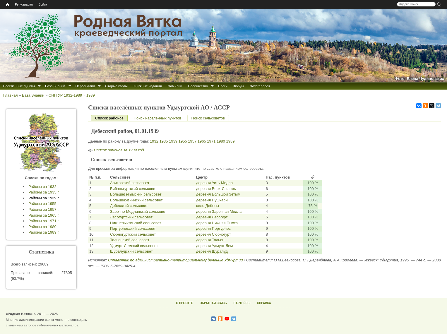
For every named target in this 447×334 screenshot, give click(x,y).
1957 (192, 141)
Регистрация (24, 4)
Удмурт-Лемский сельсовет (134, 246)
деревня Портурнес (213, 228)
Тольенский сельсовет (129, 240)
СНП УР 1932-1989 (65, 95)
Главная (10, 95)
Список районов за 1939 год (119, 150)
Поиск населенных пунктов (157, 118)
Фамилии (174, 86)
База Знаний (55, 86)
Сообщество (198, 86)
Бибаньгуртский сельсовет (133, 188)
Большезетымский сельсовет (135, 194)
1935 (164, 141)
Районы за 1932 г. (43, 186)
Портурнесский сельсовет (132, 228)
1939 (90, 95)
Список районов (111, 118)
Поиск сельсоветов (208, 118)
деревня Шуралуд (212, 251)
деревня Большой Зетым (218, 194)
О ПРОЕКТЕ (184, 303)
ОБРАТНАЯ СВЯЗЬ (213, 303)
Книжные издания (147, 86)
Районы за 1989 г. (43, 232)
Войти (43, 4)
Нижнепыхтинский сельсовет (135, 223)
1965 (202, 141)
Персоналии (85, 86)
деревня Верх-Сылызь (216, 188)
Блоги (222, 86)
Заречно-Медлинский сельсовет (138, 211)
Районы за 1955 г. (43, 203)
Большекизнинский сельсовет (136, 200)
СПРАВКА (264, 303)
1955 (183, 141)
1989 (230, 141)
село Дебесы (207, 205)
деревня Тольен (210, 240)
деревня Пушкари (212, 200)
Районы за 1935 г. (43, 192)
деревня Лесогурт (212, 217)
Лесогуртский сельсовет (131, 217)
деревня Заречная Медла (219, 211)
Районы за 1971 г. (43, 221)
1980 (221, 141)
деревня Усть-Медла (214, 183)
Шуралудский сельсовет (131, 251)
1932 (154, 141)
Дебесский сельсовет (129, 205)
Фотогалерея (260, 86)
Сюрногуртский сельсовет (133, 234)
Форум (238, 86)
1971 (211, 141)
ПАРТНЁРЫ (242, 303)
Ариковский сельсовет (129, 183)
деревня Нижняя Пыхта (217, 223)
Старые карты (116, 86)
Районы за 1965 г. (43, 215)
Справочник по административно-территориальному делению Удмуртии (175, 260)
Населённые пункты (19, 86)
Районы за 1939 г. (43, 198)
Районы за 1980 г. (43, 227)
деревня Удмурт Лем (214, 246)
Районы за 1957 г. (43, 209)
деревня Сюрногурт (213, 234)
